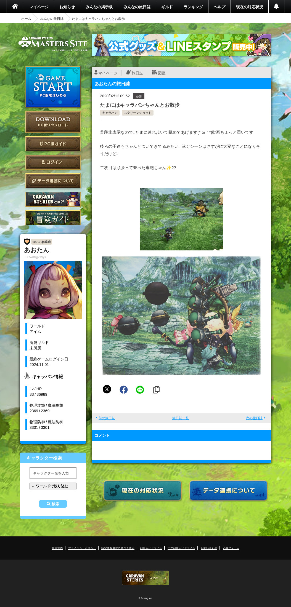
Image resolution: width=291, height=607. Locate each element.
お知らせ (67, 6)
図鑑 (162, 73)
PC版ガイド (53, 143)
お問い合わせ (209, 548)
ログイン (53, 162)
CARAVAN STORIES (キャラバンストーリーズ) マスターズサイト (53, 44)
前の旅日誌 (107, 417)
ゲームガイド (53, 217)
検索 (55, 504)
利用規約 (57, 548)
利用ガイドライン (151, 548)
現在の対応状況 (249, 6)
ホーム (26, 18)
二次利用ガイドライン (181, 548)
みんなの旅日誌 (136, 6)
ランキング (193, 6)
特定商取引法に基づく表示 (117, 548)
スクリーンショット (137, 112)
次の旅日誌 (254, 417)
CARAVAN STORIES (145, 578)
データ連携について (53, 180)
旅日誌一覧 (180, 417)
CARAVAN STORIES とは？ (53, 199)
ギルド (167, 6)
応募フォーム (231, 548)
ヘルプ (219, 6)
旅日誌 (137, 73)
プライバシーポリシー (82, 548)
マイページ (39, 6)
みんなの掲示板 (99, 6)
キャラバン (109, 112)
